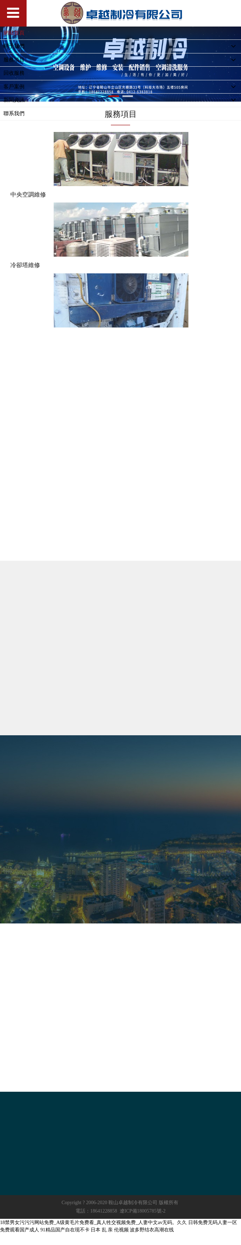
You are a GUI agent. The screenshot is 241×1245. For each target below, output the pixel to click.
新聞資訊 (122, 100)
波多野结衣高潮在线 (152, 1229)
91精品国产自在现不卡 (65, 1229)
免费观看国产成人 (19, 1229)
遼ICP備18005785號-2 (142, 1211)
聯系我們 (13, 113)
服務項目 (122, 60)
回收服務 (13, 73)
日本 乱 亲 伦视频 (110, 1229)
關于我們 (122, 46)
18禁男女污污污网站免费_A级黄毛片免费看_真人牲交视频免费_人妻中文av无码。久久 (93, 1222)
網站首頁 (13, 33)
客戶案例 (122, 87)
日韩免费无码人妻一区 (212, 1222)
